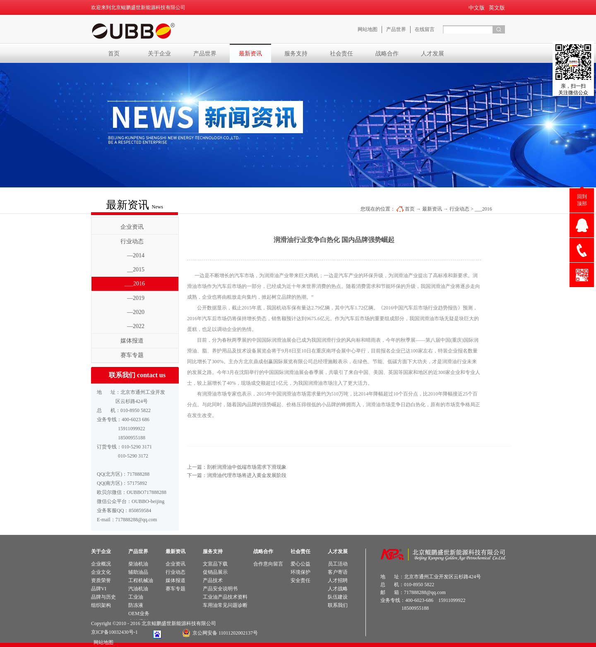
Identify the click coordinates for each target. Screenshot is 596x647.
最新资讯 (432, 209)
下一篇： (236, 475)
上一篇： (236, 467)
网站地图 (102, 642)
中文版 (477, 8)
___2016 (483, 209)
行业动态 (459, 209)
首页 (114, 53)
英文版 (497, 8)
